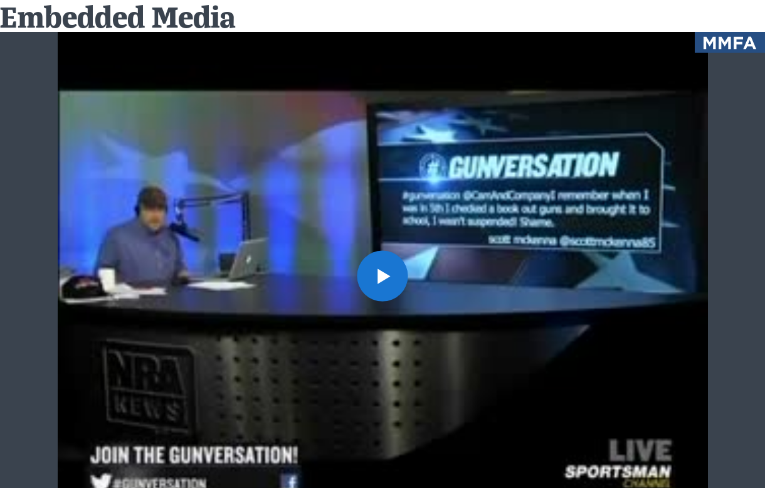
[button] (382, 276)
